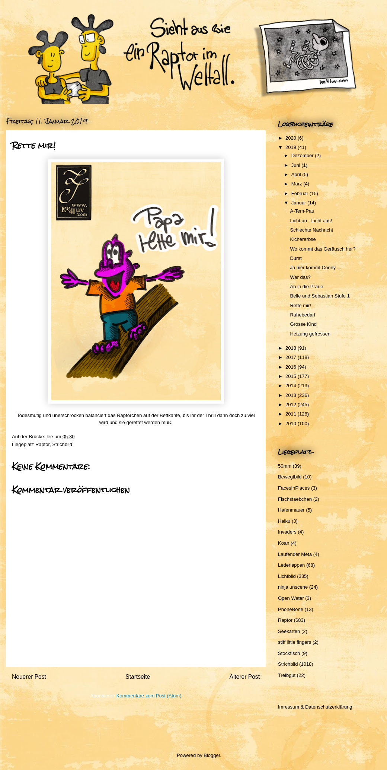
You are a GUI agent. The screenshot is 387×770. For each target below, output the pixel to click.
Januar (299, 203)
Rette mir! (300, 305)
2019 (291, 147)
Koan (283, 543)
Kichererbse (303, 239)
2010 (291, 423)
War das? (300, 277)
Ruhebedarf (302, 315)
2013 (291, 395)
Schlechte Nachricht (311, 230)
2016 (291, 367)
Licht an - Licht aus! (311, 220)
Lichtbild (287, 576)
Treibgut (286, 675)
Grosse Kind (303, 324)
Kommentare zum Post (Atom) (149, 696)
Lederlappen (291, 565)
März (297, 184)
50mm (284, 466)
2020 (291, 138)
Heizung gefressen (310, 334)
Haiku (284, 521)
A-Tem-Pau (302, 211)
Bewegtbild (290, 477)
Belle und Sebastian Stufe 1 (319, 296)
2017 (291, 357)
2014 (291, 385)
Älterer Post (245, 677)
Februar (300, 193)
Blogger (212, 755)
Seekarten (289, 631)
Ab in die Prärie (306, 286)
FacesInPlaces (294, 488)
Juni (296, 165)
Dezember (303, 155)
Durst (295, 258)
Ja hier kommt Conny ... (315, 267)
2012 (291, 404)
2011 (291, 414)
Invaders (287, 532)
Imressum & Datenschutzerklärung (315, 707)
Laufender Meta (295, 554)
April (297, 174)
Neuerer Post (29, 677)
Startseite (137, 677)
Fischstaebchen (295, 499)
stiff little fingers (294, 642)
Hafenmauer (291, 510)
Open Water (291, 598)
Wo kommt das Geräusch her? (322, 249)
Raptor (42, 444)
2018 (291, 348)
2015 (291, 376)
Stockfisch (289, 653)
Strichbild (62, 444)
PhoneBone (290, 609)
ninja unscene (293, 587)
